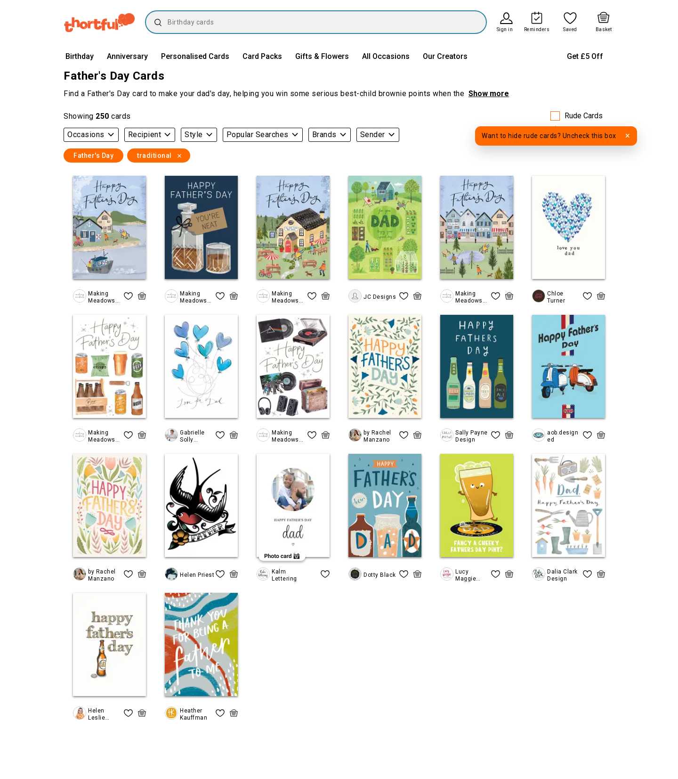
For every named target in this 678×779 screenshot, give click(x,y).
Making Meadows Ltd (101, 297)
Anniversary (127, 56)
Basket (604, 29)
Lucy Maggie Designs (467, 575)
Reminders (537, 29)
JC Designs (379, 297)
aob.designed (562, 436)
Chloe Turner (556, 296)
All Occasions (386, 56)
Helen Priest (197, 575)
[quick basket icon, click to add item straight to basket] (142, 296)
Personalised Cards (195, 56)
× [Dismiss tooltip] (627, 135)
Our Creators (445, 56)
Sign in (505, 29)
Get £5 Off (585, 56)
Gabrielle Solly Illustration (195, 436)
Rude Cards (584, 115)
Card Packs (262, 56)
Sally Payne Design (471, 436)
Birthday (79, 56)
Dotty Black (379, 575)
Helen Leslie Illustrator (102, 714)
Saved (570, 29)
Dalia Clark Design (562, 575)
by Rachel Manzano (377, 436)
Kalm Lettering (284, 575)
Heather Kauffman (193, 714)
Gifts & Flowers (322, 56)
